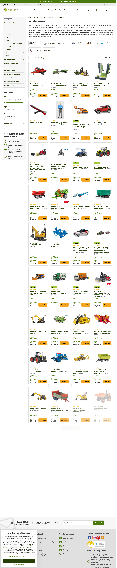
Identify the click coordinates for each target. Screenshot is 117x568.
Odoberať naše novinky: (22, 524)
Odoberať (98, 523)
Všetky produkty (10, 117)
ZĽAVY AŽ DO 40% (52, 1)
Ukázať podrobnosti (18, 564)
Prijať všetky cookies (18, 561)
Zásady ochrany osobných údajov (19, 556)
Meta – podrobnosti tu (21, 547)
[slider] (5, 102)
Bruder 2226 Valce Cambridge (36, 84)
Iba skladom (8, 119)
